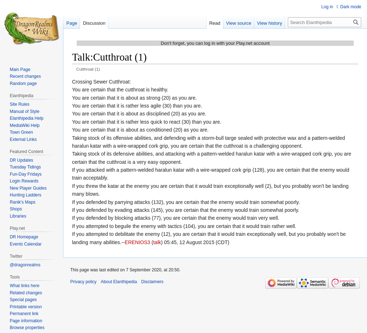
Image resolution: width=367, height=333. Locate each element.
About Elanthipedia (119, 281)
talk (157, 242)
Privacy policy (83, 281)
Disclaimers (152, 281)
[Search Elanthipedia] (324, 22)
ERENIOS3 (137, 242)
